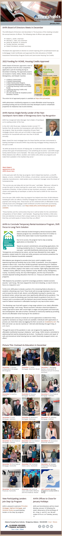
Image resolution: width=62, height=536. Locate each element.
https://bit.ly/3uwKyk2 (43, 98)
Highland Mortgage (16, 508)
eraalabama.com (50, 322)
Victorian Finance (8, 510)
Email (50, 522)
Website (55, 522)
